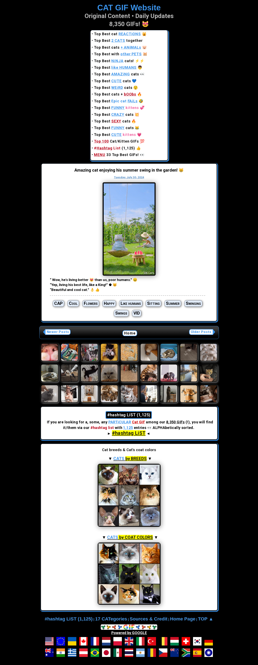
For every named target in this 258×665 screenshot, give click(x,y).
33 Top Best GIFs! (116, 155)
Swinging (193, 303)
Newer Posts (58, 332)
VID (136, 313)
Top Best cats (117, 47)
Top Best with (118, 54)
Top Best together (118, 40)
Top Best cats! (114, 61)
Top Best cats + (115, 94)
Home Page (183, 618)
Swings (121, 313)
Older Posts (201, 332)
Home (130, 333)
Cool (73, 303)
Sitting (153, 303)
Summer (173, 303)
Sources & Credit (149, 618)
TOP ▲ (205, 618)
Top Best (115, 67)
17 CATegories (111, 618)
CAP (58, 303)
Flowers (91, 303)
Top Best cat (117, 34)
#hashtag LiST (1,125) (68, 618)
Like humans (131, 303)
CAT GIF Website (129, 7)
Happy (109, 303)
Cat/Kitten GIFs (116, 141)
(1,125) (114, 148)
